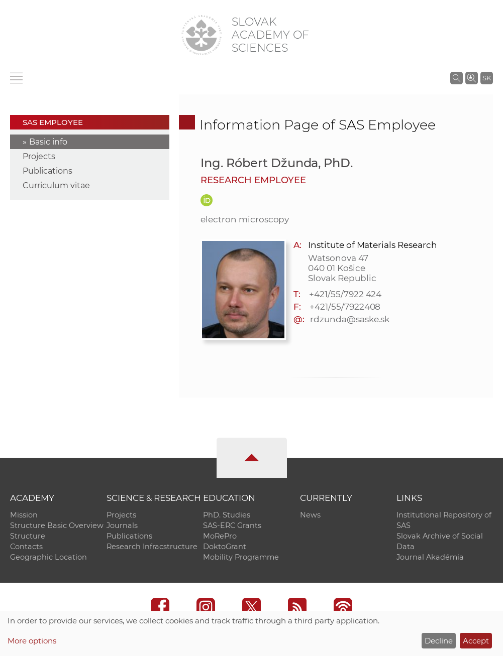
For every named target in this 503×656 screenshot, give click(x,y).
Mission (24, 514)
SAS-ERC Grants (232, 525)
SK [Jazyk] (486, 78)
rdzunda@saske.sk (349, 319)
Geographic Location (48, 557)
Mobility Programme (241, 557)
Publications (47, 171)
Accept (476, 640)
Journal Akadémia (430, 557)
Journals (122, 525)
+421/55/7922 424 (345, 294)
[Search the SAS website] (456, 78)
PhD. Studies (226, 514)
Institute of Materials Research (372, 245)
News (310, 514)
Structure (27, 536)
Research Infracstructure (152, 546)
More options (32, 640)
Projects (39, 156)
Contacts (26, 546)
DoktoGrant (224, 546)
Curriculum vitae (56, 185)
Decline (439, 640)
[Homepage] (201, 35)
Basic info (48, 142)
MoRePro (220, 536)
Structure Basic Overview (57, 525)
